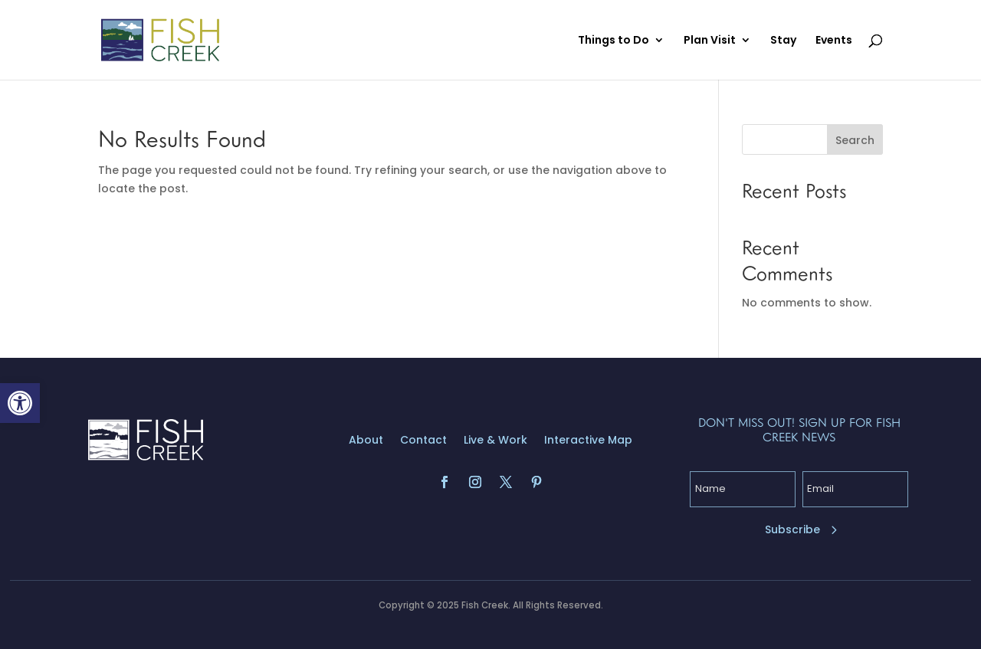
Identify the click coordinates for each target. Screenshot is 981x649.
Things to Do (613, 41)
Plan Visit (710, 41)
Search (854, 140)
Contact (423, 440)
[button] (20, 403)
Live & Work (495, 440)
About (366, 440)
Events (833, 41)
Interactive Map (588, 440)
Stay (783, 41)
